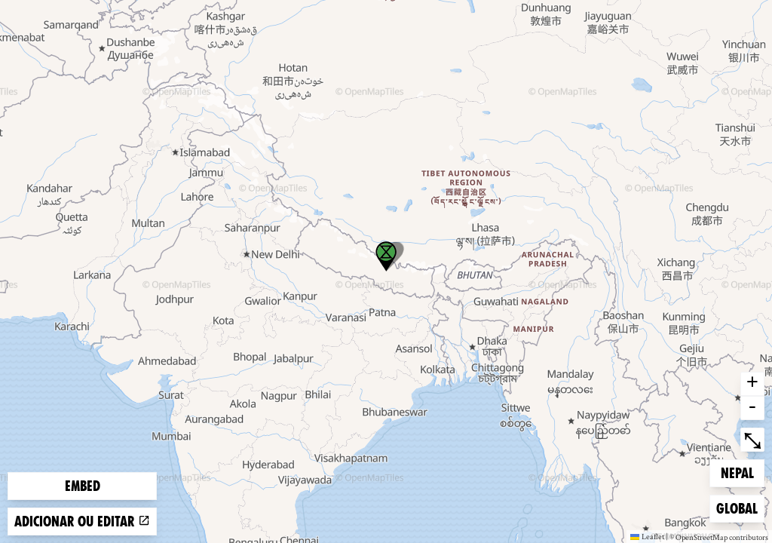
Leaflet (647, 536)
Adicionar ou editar (82, 521)
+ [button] (752, 384)
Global (739, 507)
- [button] (752, 408)
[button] (386, 256)
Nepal (742, 471)
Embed (82, 486)
